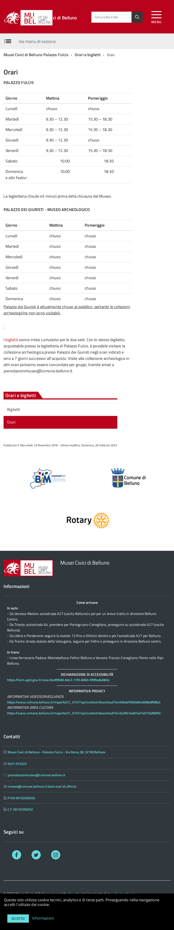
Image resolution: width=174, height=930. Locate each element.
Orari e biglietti (87, 55)
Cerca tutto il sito (106, 17)
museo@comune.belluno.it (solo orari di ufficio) (42, 786)
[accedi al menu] (156, 16)
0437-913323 (17, 763)
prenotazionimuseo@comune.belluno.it (36, 775)
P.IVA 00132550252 (21, 798)
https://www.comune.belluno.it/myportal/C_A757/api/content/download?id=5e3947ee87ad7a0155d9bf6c (84, 713)
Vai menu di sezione (37, 41)
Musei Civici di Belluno (54, 17)
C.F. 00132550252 (20, 809)
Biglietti (13, 409)
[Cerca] (137, 17)
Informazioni (43, 918)
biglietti (11, 340)
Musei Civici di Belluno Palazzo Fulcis (36, 55)
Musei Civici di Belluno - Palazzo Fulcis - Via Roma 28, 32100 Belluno (56, 752)
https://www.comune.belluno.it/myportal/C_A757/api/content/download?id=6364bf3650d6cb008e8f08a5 (83, 702)
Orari (11, 422)
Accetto (18, 918)
